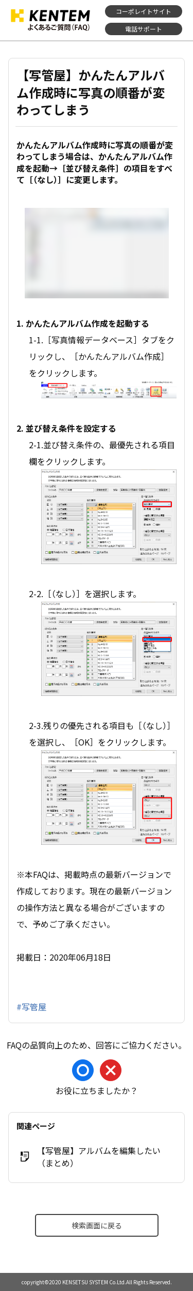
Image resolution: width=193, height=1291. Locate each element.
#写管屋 (31, 1006)
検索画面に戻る (97, 1225)
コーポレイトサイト (143, 11)
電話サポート (143, 28)
